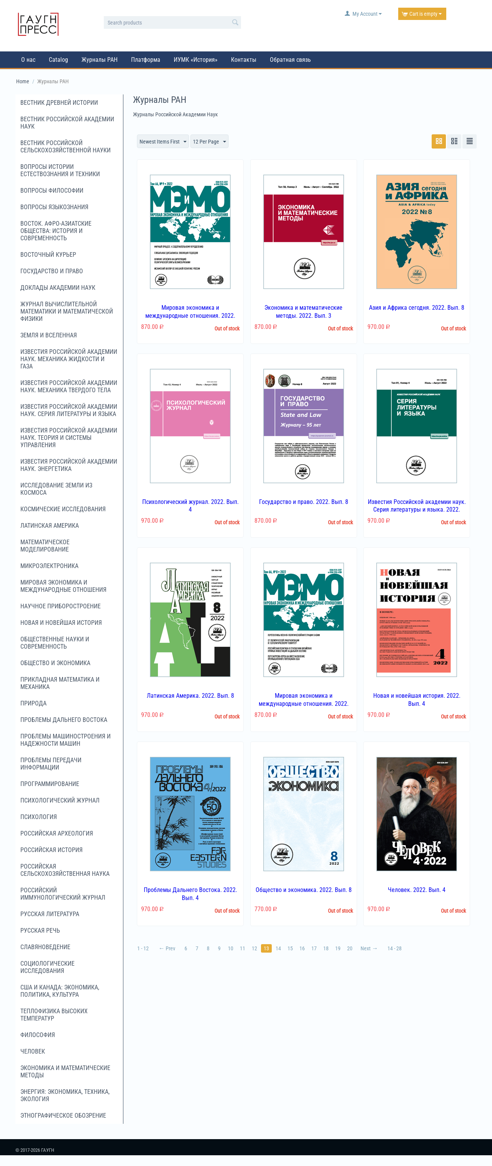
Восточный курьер (48, 254)
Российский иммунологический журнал (62, 894)
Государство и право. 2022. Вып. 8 (303, 501)
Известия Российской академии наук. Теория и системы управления (68, 438)
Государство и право (51, 271)
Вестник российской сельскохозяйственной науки (65, 146)
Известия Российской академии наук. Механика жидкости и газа (68, 359)
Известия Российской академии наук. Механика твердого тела (68, 386)
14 (278, 948)
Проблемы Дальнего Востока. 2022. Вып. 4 (190, 894)
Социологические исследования (47, 967)
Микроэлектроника (49, 566)
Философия (37, 1035)
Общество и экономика (55, 663)
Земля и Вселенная (48, 335)
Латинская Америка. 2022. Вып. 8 (190, 695)
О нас (28, 59)
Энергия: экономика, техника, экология (65, 1095)
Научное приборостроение (60, 606)
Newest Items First (163, 142)
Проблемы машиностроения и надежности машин (65, 740)
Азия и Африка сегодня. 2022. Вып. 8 (416, 307)
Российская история (51, 850)
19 (338, 948)
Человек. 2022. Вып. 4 (416, 889)
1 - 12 (143, 948)
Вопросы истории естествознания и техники (60, 170)
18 (326, 948)
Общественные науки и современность (54, 643)
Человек (32, 1051)
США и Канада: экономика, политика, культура (59, 991)
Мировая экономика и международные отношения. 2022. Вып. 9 (190, 315)
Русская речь (40, 930)
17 (314, 948)
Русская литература (49, 914)
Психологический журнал (60, 800)
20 (349, 948)
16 (302, 948)
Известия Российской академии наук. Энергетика (68, 465)
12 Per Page (209, 142)
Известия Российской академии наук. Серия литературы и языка (68, 410)
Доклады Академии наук (57, 287)
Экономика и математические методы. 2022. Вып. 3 (303, 311)
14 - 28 (394, 948)
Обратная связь (290, 59)
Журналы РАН (99, 59)
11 (242, 948)
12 (254, 948)
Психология (38, 817)
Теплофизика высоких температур (54, 1014)
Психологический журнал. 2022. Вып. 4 (190, 506)
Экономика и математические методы (65, 1071)
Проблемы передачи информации (50, 763)
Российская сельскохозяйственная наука (65, 870)
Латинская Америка (49, 525)
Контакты (243, 59)
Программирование (49, 784)
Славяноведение (45, 947)
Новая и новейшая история (61, 622)
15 (290, 948)
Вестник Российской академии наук (67, 123)
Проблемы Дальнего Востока (63, 719)
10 (230, 948)
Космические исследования (63, 509)
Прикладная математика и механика (60, 683)
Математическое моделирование (45, 545)
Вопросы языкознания (54, 207)
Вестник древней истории (59, 102)
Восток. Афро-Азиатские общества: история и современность (55, 231)
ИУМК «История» (196, 59)
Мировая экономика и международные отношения (63, 586)
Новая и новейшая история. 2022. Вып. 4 (416, 699)
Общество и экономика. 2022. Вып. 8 (304, 889)
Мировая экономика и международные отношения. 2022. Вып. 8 (304, 703)
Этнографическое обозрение (63, 1115)
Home (22, 81)
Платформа (145, 59)
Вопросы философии (51, 190)
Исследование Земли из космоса (56, 489)
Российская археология (56, 833)
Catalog (58, 59)
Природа (33, 703)
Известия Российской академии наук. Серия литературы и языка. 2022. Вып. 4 (417, 510)
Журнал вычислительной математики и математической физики (66, 311)
